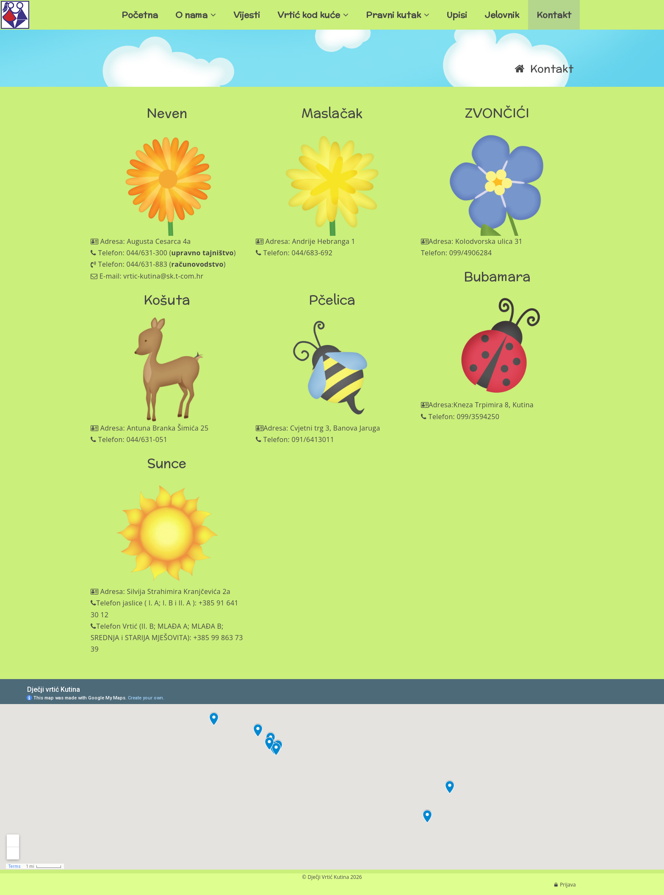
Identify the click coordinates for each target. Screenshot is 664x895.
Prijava (568, 884)
